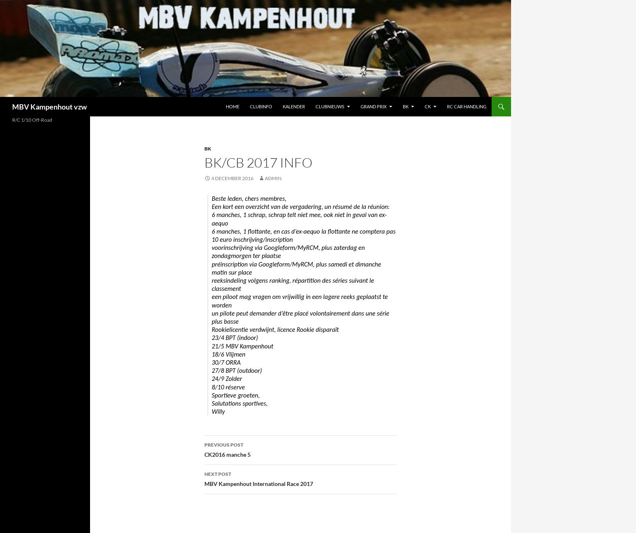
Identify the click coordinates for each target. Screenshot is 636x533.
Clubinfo (261, 106)
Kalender (294, 106)
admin (273, 178)
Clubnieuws (330, 106)
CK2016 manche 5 (300, 449)
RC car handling (466, 106)
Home (232, 106)
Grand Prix (374, 106)
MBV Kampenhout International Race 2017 (300, 478)
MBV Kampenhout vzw (49, 106)
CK (428, 106)
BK (405, 106)
